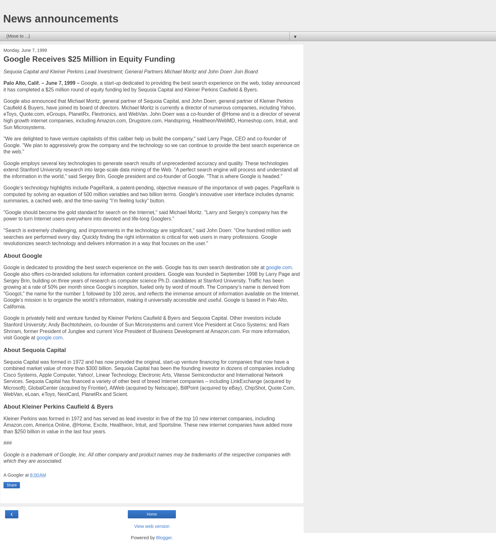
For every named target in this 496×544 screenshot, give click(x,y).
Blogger (164, 537)
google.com (279, 267)
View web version (152, 526)
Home (152, 514)
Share (12, 485)
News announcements (61, 19)
